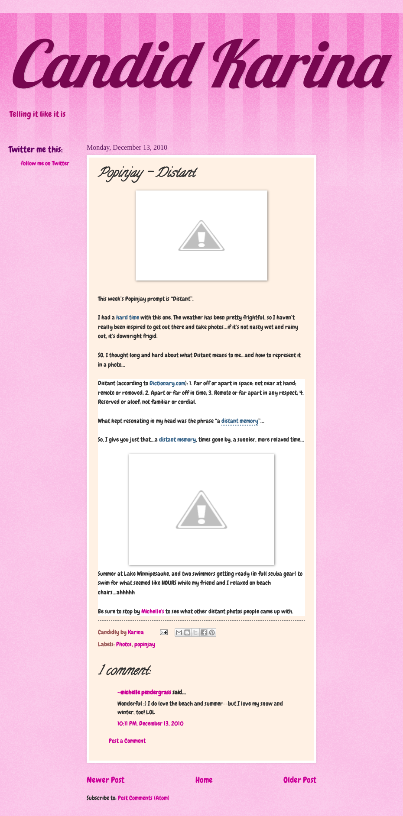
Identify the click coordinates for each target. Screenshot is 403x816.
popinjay (144, 644)
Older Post (299, 779)
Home (204, 779)
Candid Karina (196, 63)
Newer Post (105, 779)
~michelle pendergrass (144, 692)
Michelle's (152, 611)
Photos (124, 644)
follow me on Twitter (45, 163)
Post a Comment (127, 741)
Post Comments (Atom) (143, 798)
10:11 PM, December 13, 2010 (150, 723)
